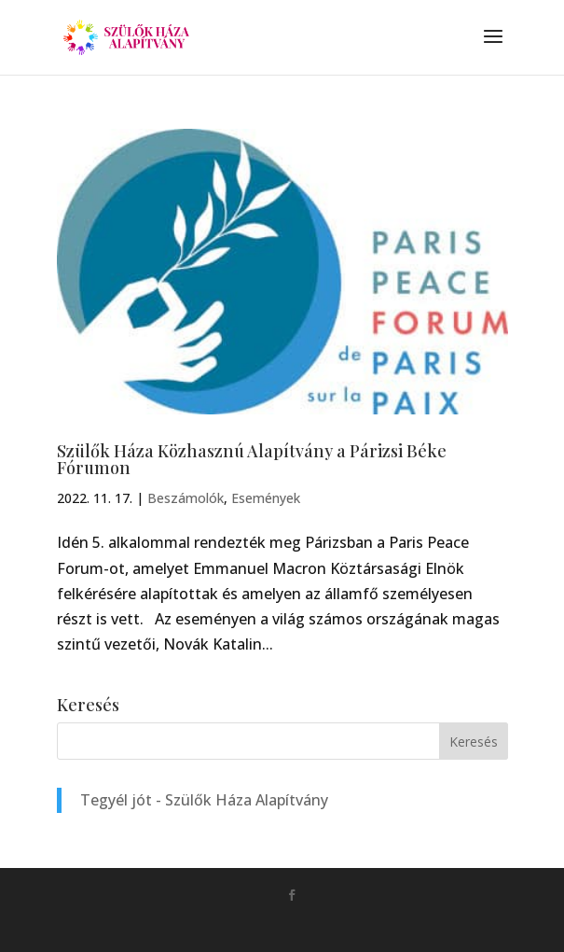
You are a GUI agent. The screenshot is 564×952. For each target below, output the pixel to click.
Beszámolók (185, 498)
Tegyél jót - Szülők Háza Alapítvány (204, 800)
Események (265, 498)
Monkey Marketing (309, 924)
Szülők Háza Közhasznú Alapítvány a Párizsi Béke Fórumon (252, 459)
